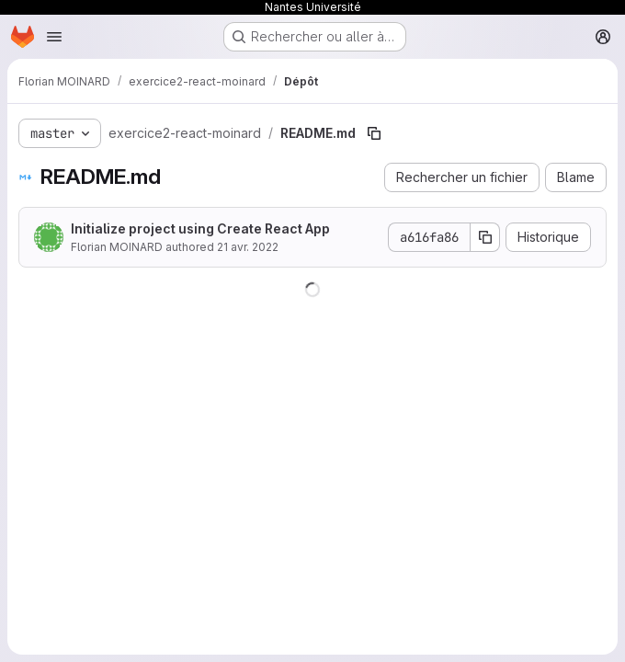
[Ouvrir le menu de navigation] (54, 36)
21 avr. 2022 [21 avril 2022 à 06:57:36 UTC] (247, 247)
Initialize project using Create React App (200, 228)
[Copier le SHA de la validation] (485, 237)
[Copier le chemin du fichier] (374, 133)
